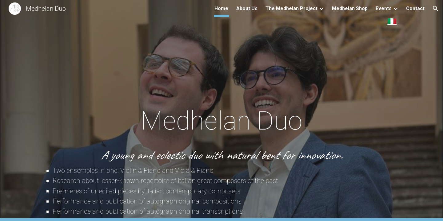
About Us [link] (246, 8)
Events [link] (384, 8)
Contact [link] (415, 8)
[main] (221, 71)
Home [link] (221, 8)
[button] (435, 8)
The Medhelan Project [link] (291, 8)
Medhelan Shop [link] (350, 8)
